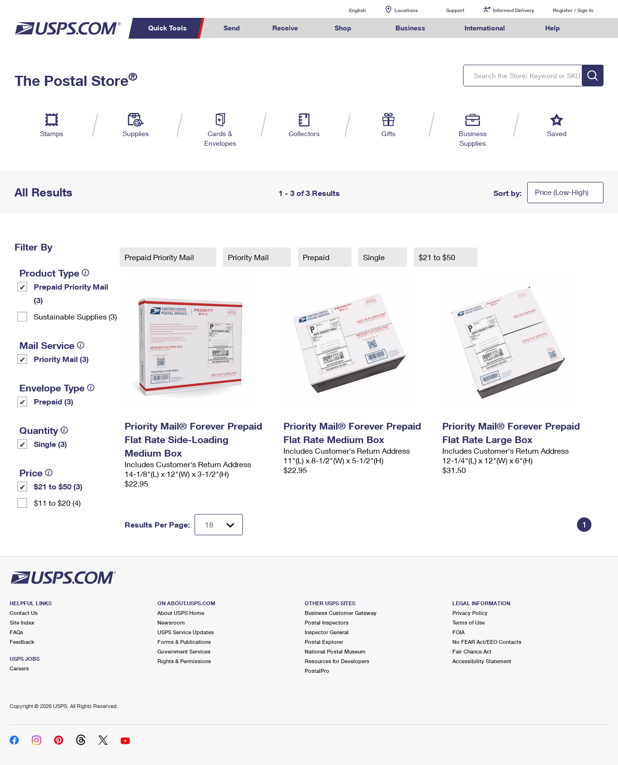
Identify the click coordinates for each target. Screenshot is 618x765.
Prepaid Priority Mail (160, 257)
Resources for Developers (337, 661)
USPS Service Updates (185, 632)
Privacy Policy (470, 613)
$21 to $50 (438, 257)
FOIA (458, 632)
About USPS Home (180, 613)
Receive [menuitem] (285, 28)
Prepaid (317, 257)
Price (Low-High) (562, 192)
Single (375, 257)
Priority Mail (249, 257)
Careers (19, 668)
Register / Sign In (573, 10)
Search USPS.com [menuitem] (594, 28)
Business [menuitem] (410, 28)
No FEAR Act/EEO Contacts (486, 642)
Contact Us (24, 613)
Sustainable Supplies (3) (75, 316)
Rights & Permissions (184, 661)
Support (455, 10)
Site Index (22, 622)
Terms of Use (468, 622)
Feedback (22, 642)
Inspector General (327, 632)
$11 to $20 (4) (57, 502)
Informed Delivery (513, 10)
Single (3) (50, 443)
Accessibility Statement (481, 661)
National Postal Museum (335, 651)
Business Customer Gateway (341, 613)
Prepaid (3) (53, 401)
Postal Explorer (324, 642)
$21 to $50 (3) (58, 486)
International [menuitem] (484, 28)
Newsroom (171, 622)
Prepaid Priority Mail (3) (71, 293)
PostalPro (317, 671)
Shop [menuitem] (343, 28)
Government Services (184, 651)
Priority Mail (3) (61, 358)
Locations (406, 10)
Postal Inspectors (327, 622)
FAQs (16, 632)
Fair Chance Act (472, 651)
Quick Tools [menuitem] (167, 28)
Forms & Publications (184, 642)
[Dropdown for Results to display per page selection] (219, 524)
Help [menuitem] (552, 28)
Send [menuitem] (232, 28)
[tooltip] (85, 273)
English (347, 9)
